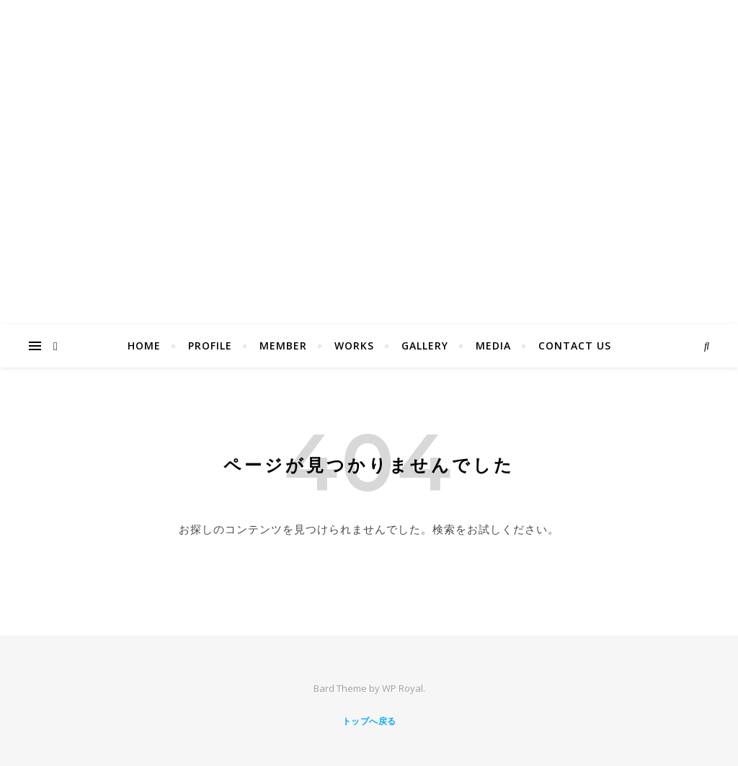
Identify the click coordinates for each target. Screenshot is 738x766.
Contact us (574, 345)
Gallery (424, 345)
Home (144, 345)
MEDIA (493, 345)
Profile (210, 345)
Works (354, 345)
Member (283, 345)
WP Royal (402, 688)
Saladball (369, 138)
